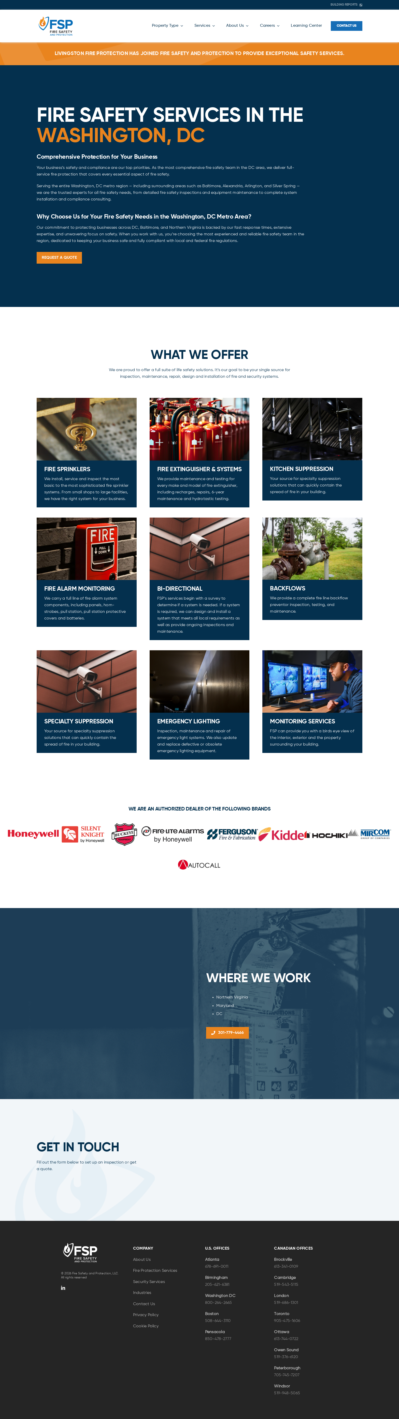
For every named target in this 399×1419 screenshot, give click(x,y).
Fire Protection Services (155, 1271)
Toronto (281, 1314)
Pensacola (215, 1332)
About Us (142, 1260)
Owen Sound (286, 1350)
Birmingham (216, 1278)
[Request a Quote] (59, 258)
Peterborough (287, 1368)
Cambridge (285, 1278)
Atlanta (212, 1260)
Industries (142, 1293)
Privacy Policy (146, 1315)
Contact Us (144, 1304)
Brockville (283, 1260)
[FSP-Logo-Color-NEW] (56, 17)
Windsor (282, 1386)
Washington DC (220, 1296)
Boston (212, 1314)
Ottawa (281, 1332)
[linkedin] (63, 1288)
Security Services (149, 1282)
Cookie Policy (146, 1326)
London (281, 1296)
